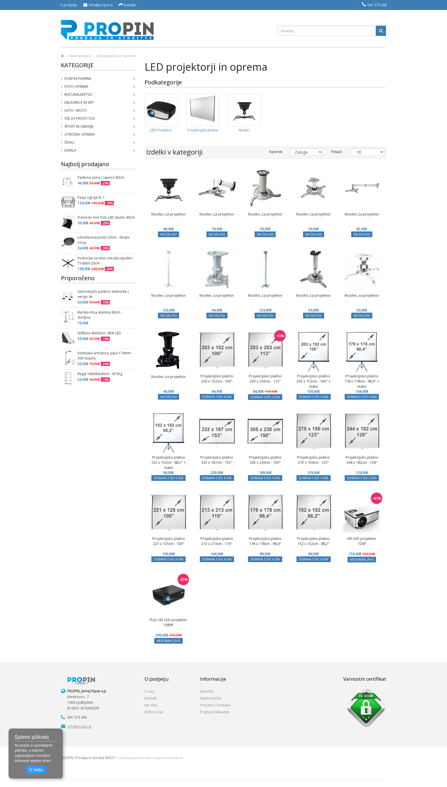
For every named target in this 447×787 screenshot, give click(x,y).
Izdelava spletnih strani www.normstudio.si (150, 758)
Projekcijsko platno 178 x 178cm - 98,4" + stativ (361, 381)
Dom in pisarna (78, 78)
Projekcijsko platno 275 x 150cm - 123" (313, 460)
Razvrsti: (275, 151)
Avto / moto (75, 110)
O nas (149, 691)
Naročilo (207, 691)
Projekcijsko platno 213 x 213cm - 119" (216, 541)
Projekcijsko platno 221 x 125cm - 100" (168, 541)
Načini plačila (211, 698)
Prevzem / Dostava (215, 705)
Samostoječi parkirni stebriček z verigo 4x (103, 294)
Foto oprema (76, 86)
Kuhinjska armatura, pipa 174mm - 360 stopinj (105, 356)
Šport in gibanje (79, 126)
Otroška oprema (79, 134)
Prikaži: (337, 151)
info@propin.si (98, 5)
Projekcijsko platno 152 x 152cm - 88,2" (313, 541)
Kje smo (151, 705)
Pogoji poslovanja (214, 711)
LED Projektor (161, 130)
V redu (35, 769)
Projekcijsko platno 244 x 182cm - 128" (362, 460)
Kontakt (127, 5)
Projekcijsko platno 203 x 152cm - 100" (216, 378)
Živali (69, 142)
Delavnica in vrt (79, 102)
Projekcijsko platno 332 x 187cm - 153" (216, 460)
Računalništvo (80, 56)
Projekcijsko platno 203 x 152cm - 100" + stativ (313, 381)
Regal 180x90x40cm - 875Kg (100, 373)
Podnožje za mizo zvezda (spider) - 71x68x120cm (106, 261)
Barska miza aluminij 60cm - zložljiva (100, 315)
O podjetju (68, 5)
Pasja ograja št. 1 (91, 197)
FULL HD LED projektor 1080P (168, 622)
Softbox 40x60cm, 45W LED (99, 333)
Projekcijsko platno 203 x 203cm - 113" (265, 378)
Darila (70, 150)
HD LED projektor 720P (361, 541)
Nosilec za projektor (168, 214)
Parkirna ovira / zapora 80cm (101, 177)
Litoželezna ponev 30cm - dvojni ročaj (103, 240)
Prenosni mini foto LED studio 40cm (106, 217)
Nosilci (244, 130)
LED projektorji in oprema (116, 56)
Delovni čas (154, 711)
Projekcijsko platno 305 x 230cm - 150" (265, 460)
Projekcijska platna (203, 130)
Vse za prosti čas (79, 118)
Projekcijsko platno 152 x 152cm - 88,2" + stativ (168, 462)
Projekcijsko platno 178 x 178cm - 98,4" (265, 541)
